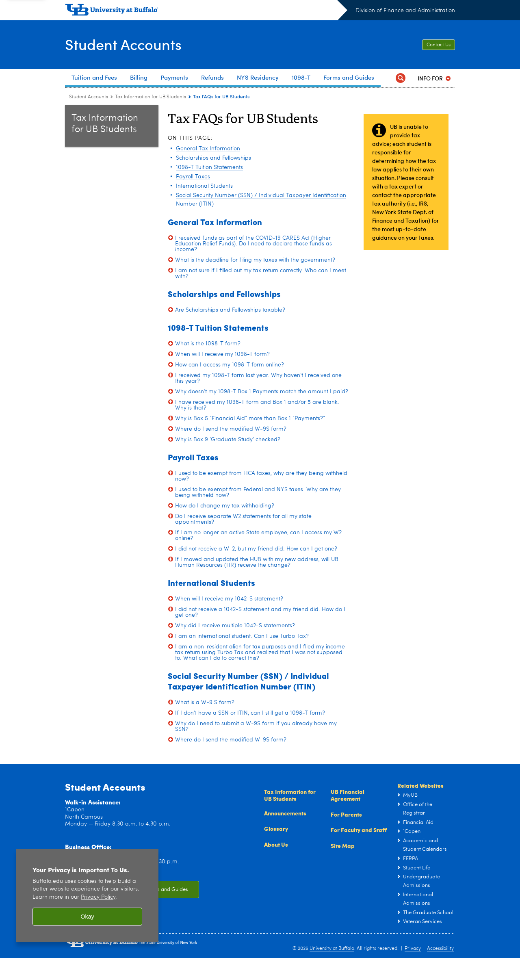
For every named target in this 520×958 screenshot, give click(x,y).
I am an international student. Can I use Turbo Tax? (242, 636)
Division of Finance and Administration (405, 10)
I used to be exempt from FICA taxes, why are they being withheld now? (261, 476)
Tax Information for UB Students (290, 795)
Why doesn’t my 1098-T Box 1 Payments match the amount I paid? (261, 391)
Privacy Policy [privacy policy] (98, 897)
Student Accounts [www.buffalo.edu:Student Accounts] (88, 97)
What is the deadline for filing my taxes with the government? (255, 260)
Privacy (413, 948)
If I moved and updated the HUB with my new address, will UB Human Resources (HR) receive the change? (256, 562)
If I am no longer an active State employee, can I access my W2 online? (258, 535)
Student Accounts (123, 44)
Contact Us (439, 45)
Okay (87, 916)
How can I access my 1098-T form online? (229, 365)
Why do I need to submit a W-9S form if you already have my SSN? (256, 726)
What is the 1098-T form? (207, 344)
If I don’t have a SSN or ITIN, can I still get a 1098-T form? (250, 713)
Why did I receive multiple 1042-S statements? (235, 626)
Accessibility (440, 948)
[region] (87, 895)
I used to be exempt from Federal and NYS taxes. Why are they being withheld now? (258, 492)
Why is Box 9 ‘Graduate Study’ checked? (227, 439)
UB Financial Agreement (347, 795)
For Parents (346, 814)
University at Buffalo (332, 948)
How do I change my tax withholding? (224, 506)
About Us (276, 844)
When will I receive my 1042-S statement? (229, 599)
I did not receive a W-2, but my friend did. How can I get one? (256, 549)
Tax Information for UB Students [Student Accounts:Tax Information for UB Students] (150, 97)
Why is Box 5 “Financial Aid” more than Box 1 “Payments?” (250, 418)
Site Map (343, 845)
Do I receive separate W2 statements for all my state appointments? (243, 519)
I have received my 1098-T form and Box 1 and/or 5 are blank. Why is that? (257, 405)
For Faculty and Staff (359, 830)
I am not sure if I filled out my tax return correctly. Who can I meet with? (260, 273)
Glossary (276, 828)
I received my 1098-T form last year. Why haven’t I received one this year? (258, 378)
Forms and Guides (166, 889)
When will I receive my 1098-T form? (222, 354)
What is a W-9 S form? (204, 702)
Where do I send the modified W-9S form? (230, 429)
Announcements (285, 813)
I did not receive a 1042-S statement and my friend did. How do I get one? (260, 612)
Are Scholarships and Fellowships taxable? (230, 310)
